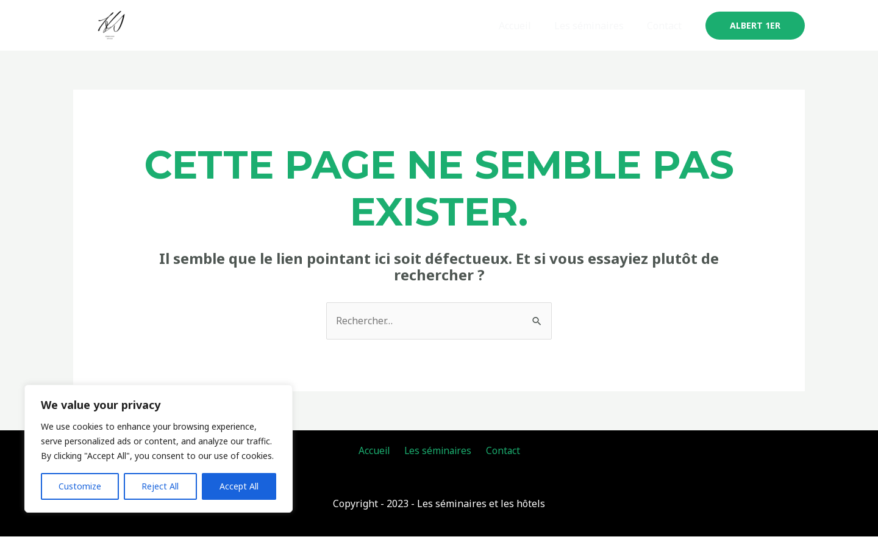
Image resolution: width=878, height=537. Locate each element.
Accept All (239, 486)
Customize (80, 486)
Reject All (160, 486)
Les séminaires (594, 25)
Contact (666, 25)
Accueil (524, 25)
